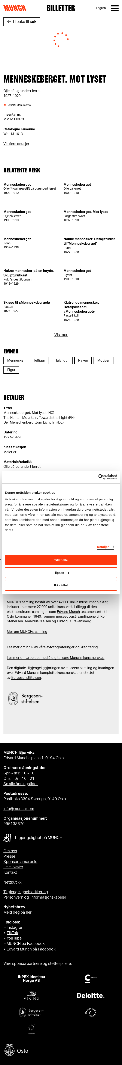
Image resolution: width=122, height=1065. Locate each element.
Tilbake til (24, 22)
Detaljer (103, 547)
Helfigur (39, 360)
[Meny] (115, 8)
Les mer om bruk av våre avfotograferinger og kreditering (52, 647)
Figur (11, 370)
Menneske (15, 360)
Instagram (16, 928)
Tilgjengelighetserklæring (25, 892)
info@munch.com (18, 809)
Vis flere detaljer (16, 144)
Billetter (60, 8)
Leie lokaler (13, 867)
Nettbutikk (12, 882)
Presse (9, 856)
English (101, 8)
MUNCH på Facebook (26, 944)
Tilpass (61, 573)
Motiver (103, 360)
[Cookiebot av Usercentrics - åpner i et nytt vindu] (98, 477)
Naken (83, 360)
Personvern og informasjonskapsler (34, 897)
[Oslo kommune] (61, 1050)
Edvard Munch (68, 612)
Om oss (10, 851)
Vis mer (61, 335)
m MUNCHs (25, 632)
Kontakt (10, 873)
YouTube (14, 938)
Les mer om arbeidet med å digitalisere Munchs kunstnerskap (55, 657)
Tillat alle (61, 560)
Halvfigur (62, 360)
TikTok (12, 933)
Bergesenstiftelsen (26, 677)
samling (40, 632)
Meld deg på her (17, 912)
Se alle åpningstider (20, 784)
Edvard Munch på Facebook (31, 949)
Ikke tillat (61, 585)
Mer (10, 632)
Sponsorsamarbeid (20, 862)
